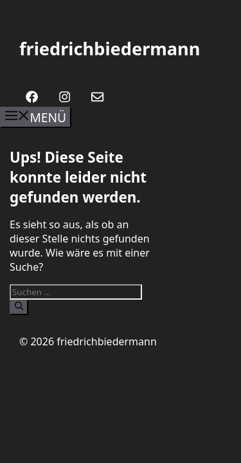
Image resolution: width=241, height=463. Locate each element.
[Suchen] (19, 307)
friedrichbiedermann (109, 48)
